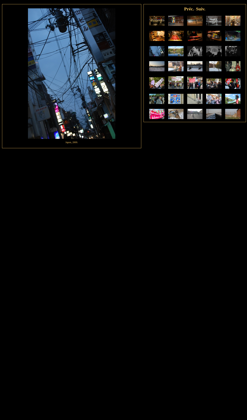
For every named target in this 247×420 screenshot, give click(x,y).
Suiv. (200, 8)
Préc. (189, 8)
